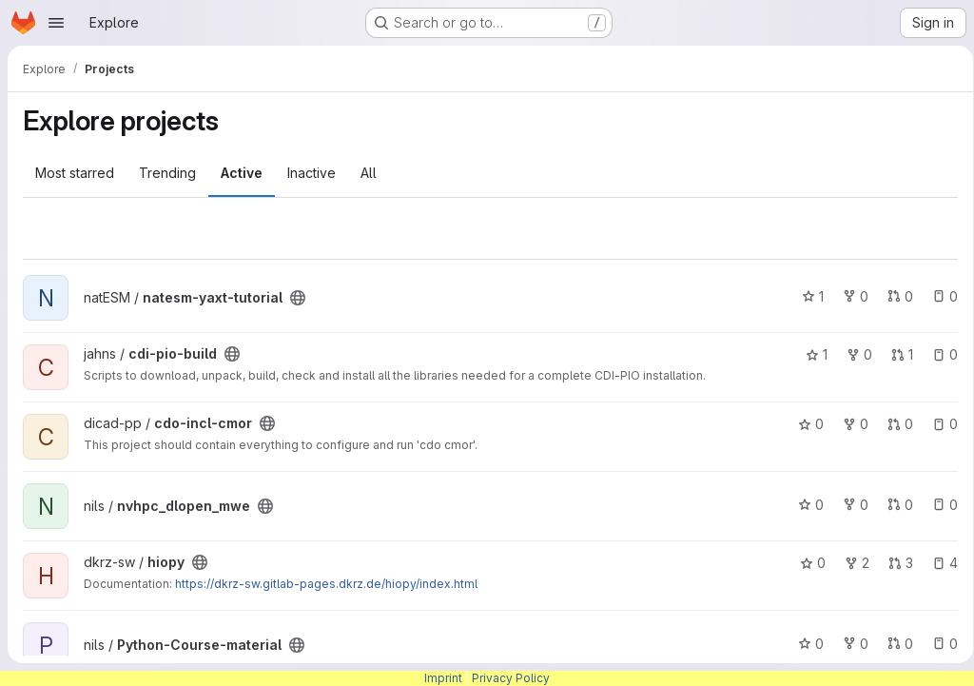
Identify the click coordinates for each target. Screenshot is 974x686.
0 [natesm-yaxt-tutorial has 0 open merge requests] (893, 296)
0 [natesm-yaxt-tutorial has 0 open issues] (938, 296)
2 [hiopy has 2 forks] (850, 563)
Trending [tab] (167, 173)
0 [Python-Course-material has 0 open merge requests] (893, 644)
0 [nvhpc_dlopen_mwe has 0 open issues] (938, 505)
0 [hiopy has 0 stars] (806, 563)
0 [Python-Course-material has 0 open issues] (938, 644)
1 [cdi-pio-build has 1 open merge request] (895, 354)
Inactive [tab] (311, 173)
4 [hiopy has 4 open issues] (938, 563)
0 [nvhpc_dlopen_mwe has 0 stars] (804, 505)
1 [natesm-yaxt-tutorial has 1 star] (806, 296)
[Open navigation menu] (56, 23)
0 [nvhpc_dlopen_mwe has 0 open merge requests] (893, 505)
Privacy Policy (511, 678)
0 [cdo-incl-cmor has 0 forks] (849, 424)
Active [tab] (242, 173)
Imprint (443, 678)
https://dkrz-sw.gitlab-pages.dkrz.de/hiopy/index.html (326, 584)
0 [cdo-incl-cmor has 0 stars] (804, 424)
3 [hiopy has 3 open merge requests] (894, 563)
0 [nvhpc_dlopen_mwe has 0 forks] (849, 505)
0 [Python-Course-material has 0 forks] (849, 644)
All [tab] (368, 173)
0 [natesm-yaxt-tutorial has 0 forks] (849, 296)
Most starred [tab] (74, 173)
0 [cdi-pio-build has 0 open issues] (938, 354)
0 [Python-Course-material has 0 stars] (804, 644)
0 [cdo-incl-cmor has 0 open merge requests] (893, 424)
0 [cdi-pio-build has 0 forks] (853, 354)
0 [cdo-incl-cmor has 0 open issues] (938, 424)
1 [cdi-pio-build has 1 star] (810, 354)
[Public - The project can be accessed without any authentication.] (297, 297)
